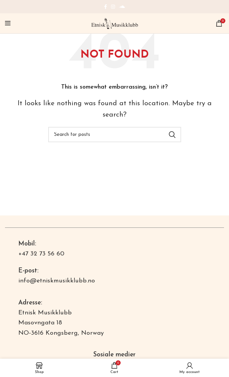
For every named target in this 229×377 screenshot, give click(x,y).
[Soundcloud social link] (122, 6)
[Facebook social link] (105, 6)
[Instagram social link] (113, 6)
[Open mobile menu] (8, 23)
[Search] (114, 134)
